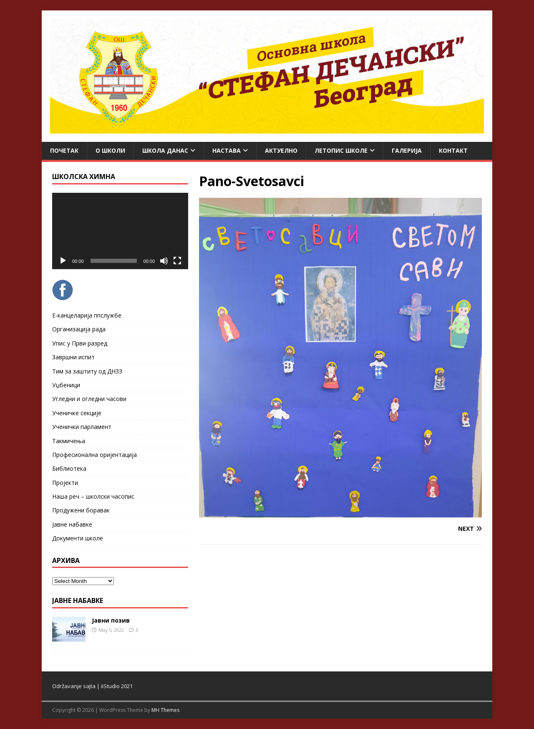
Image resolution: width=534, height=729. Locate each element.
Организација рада (79, 329)
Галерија (407, 150)
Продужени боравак (81, 510)
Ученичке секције (76, 413)
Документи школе (77, 538)
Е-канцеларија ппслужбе (86, 315)
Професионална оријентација (94, 455)
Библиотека (69, 468)
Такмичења (68, 441)
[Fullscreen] (177, 261)
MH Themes (165, 710)
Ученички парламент (81, 427)
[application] (120, 231)
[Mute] (164, 261)
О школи (110, 150)
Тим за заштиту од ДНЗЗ (87, 371)
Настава (226, 150)
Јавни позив (111, 620)
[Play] (63, 261)
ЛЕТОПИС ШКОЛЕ (341, 150)
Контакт (453, 150)
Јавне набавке (72, 524)
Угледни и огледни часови (89, 399)
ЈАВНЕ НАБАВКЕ (77, 600)
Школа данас (165, 150)
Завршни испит (73, 357)
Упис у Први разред (79, 343)
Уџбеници (66, 385)
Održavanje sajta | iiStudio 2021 (92, 686)
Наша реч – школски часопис (93, 496)
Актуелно (281, 150)
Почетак (64, 150)
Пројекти (65, 483)
